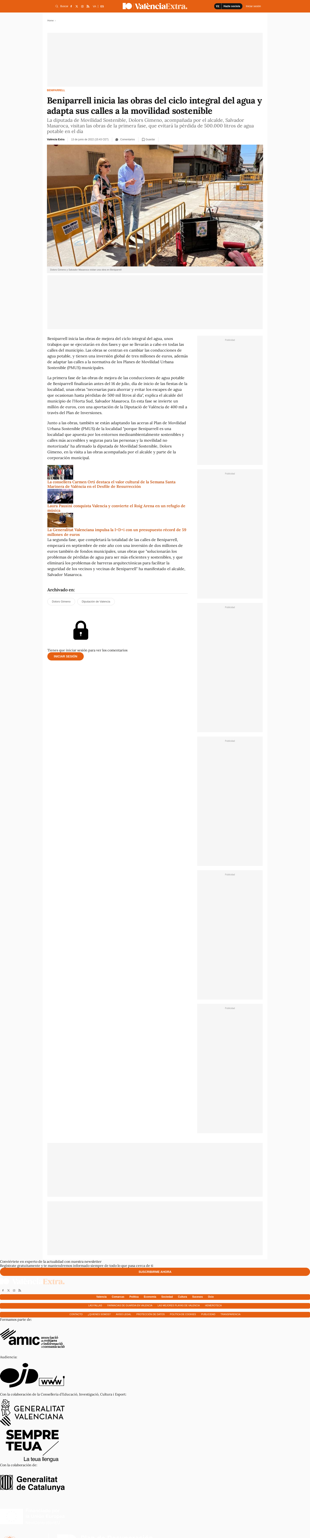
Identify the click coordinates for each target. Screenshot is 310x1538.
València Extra (55, 139)
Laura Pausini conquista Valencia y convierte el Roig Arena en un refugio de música (116, 508)
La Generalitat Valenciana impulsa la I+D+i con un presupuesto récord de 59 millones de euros (116, 532)
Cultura (182, 1296)
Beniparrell (56, 90)
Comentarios (125, 139)
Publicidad (208, 1314)
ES (102, 6)
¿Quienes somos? (99, 1314)
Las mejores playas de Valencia (179, 1305)
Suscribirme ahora (155, 1272)
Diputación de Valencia (96, 601)
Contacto (76, 1314)
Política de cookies (183, 1314)
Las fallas (95, 1305)
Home (50, 20)
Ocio (211, 1296)
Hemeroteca (213, 1305)
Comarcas (118, 1296)
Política (134, 1296)
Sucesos (197, 1296)
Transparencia (230, 1314)
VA (94, 6)
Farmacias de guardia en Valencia (129, 1305)
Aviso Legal (123, 1314)
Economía (150, 1296)
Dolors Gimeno (61, 601)
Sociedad (167, 1296)
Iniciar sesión (65, 656)
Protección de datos (150, 1314)
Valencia (101, 1296)
